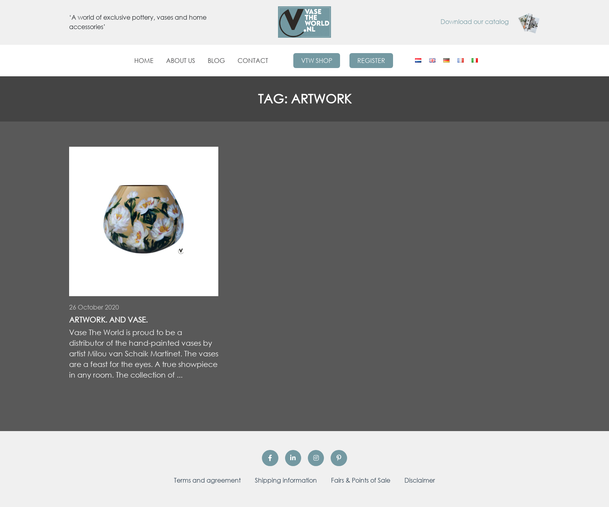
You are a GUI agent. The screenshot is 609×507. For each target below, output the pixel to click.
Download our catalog (490, 22)
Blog (216, 61)
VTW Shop (316, 61)
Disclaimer (419, 480)
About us (180, 61)
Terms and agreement (207, 480)
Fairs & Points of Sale (360, 480)
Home (144, 61)
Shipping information (286, 480)
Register (371, 61)
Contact (253, 61)
